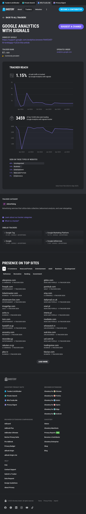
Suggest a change (71, 26)
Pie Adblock (8, 442)
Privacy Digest (59, 3)
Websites (38, 9)
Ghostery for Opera (52, 405)
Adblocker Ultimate (11, 433)
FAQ (5, 465)
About (20, 9)
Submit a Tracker (10, 474)
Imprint (56, 501)
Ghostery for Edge (51, 409)
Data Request (9, 479)
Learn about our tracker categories (17, 217)
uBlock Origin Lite (10, 455)
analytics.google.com (64, 52)
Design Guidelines (10, 483)
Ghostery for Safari (52, 400)
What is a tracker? (10, 221)
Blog (46, 451)
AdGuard (7, 424)
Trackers (28, 9)
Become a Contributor (71, 9)
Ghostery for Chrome (52, 391)
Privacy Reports (52, 433)
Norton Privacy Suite (11, 437)
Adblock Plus (9, 428)
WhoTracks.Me (44, 3)
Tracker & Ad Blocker (10, 3)
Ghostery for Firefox (52, 396)
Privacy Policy (48, 501)
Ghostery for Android (52, 414)
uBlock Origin (9, 451)
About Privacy (9, 487)
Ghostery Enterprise (51, 442)
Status (46, 424)
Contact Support (10, 470)
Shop (46, 446)
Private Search (28, 3)
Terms (40, 501)
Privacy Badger (9, 446)
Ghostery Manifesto (51, 428)
